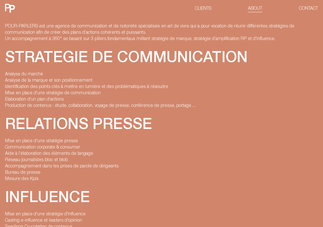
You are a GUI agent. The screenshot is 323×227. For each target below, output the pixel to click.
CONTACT (308, 8)
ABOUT (255, 8)
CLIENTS (203, 8)
